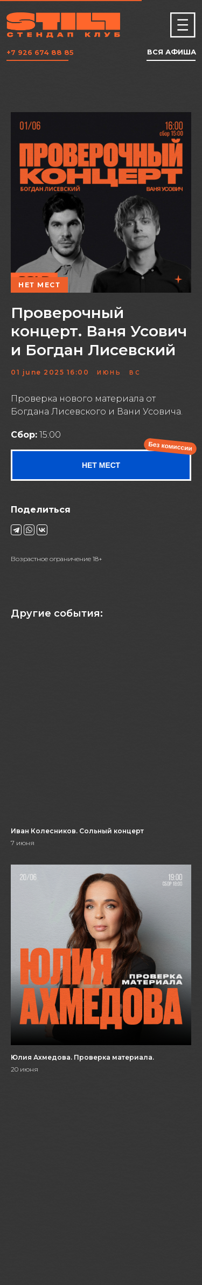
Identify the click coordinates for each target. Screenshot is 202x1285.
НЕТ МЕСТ (101, 465)
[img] (183, 25)
